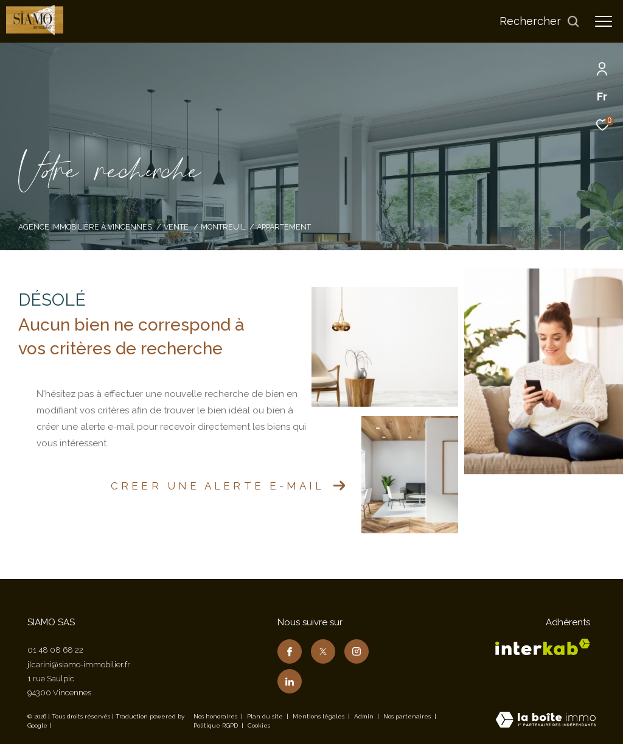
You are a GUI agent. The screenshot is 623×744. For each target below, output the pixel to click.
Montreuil (223, 226)
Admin (364, 716)
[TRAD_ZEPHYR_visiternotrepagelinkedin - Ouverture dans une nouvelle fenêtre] (289, 681)
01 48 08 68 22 (55, 650)
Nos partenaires (408, 716)
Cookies (259, 725)
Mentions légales (319, 716)
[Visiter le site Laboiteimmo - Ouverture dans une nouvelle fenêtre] (546, 721)
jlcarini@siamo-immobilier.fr (78, 664)
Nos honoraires (215, 716)
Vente (176, 226)
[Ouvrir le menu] (603, 21)
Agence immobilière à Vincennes (85, 226)
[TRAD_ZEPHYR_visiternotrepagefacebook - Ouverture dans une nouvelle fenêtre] (289, 651)
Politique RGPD (215, 725)
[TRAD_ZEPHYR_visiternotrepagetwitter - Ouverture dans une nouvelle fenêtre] (323, 651)
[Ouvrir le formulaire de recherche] (539, 21)
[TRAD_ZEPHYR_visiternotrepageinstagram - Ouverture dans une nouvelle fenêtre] (356, 651)
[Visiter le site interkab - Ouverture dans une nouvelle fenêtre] (542, 647)
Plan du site (266, 716)
